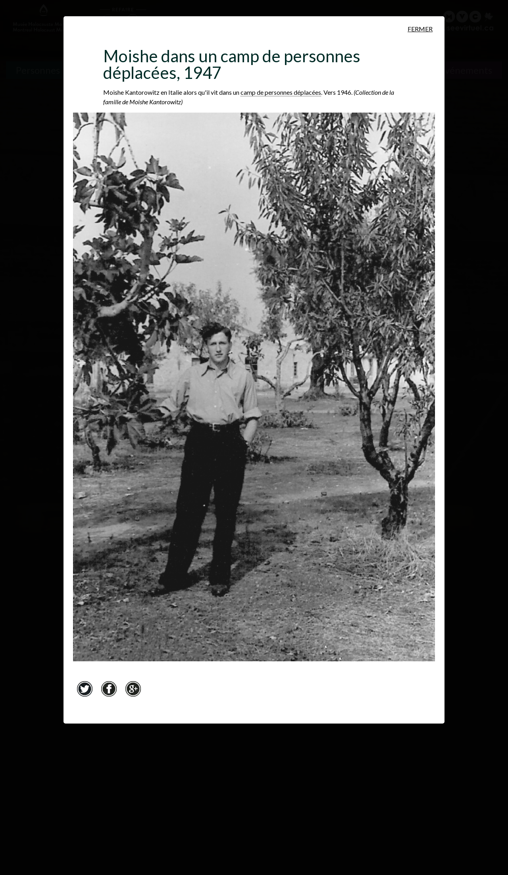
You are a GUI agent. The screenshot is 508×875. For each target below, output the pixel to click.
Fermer (420, 29)
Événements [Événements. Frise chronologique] (465, 70)
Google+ (133, 689)
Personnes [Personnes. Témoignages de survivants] (38, 70)
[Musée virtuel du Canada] (465, 21)
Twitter (84, 689)
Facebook (109, 689)
